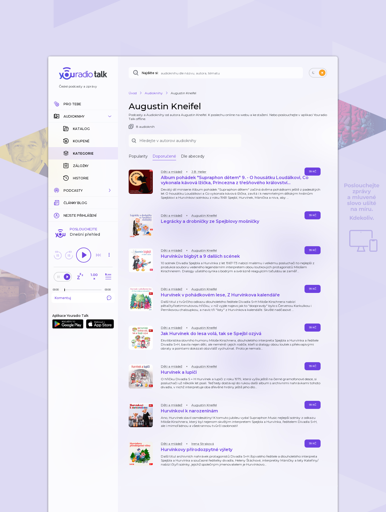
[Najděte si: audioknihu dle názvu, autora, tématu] (216, 72)
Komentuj (83, 297)
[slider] (64, 290)
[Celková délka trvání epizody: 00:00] (109, 289)
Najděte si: (150, 73)
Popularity (138, 156)
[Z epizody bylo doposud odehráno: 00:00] (57, 289)
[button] (83, 116)
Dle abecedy (193, 156)
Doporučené (164, 156)
